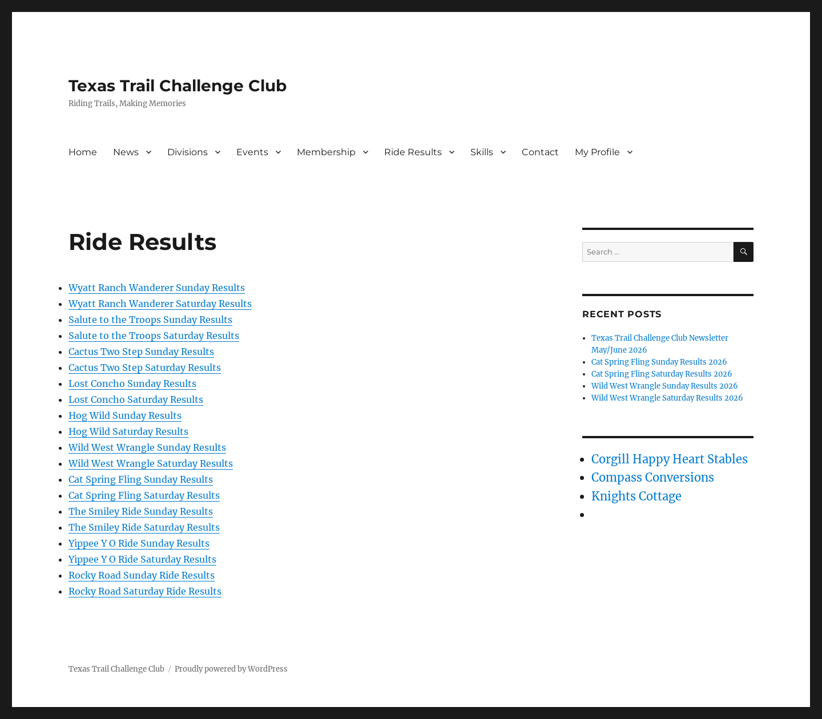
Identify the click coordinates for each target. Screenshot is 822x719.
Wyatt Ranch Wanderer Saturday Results (160, 303)
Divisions (187, 152)
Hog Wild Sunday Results (125, 415)
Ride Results (413, 152)
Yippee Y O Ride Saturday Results (142, 559)
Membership (326, 152)
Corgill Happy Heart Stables (669, 459)
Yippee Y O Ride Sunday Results (138, 543)
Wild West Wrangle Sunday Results (147, 447)
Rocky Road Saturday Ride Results (144, 591)
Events (252, 152)
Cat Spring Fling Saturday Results (144, 495)
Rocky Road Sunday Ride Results (141, 575)
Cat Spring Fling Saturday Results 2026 (661, 374)
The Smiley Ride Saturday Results (144, 527)
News (126, 152)
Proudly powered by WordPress (231, 669)
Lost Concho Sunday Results (132, 383)
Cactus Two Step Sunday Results (141, 351)
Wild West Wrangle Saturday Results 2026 (667, 398)
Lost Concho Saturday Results (135, 399)
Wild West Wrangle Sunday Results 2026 (664, 386)
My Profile (597, 152)
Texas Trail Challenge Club (177, 85)
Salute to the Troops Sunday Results (150, 319)
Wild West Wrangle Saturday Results (150, 463)
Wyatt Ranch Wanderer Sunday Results (156, 287)
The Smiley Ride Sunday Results (140, 511)
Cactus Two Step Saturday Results (144, 367)
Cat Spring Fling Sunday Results (140, 479)
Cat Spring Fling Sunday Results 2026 (659, 362)
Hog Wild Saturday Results (128, 431)
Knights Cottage (636, 496)
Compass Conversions (652, 477)
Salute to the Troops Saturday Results (153, 335)
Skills (481, 152)
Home (82, 152)
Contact (540, 152)
